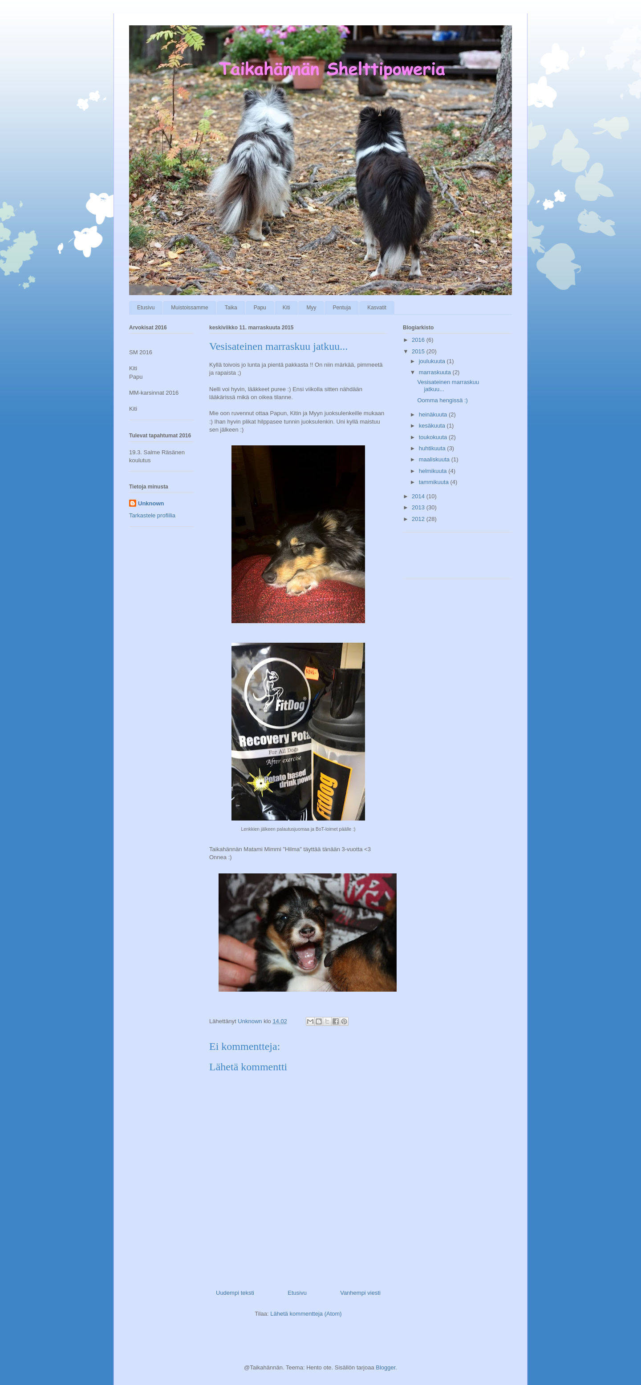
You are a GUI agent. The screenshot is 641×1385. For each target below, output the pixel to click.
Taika (231, 307)
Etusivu (145, 307)
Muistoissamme (189, 307)
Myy (311, 307)
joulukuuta (433, 361)
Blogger (385, 1367)
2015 (419, 351)
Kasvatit (376, 307)
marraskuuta (436, 372)
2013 (419, 507)
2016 (419, 339)
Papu (260, 307)
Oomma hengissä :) (442, 400)
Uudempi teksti (235, 1292)
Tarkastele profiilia (152, 515)
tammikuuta (434, 482)
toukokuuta (434, 437)
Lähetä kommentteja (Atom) (305, 1313)
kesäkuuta (433, 425)
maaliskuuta (435, 459)
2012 (419, 519)
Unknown (151, 503)
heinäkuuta (434, 414)
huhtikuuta (433, 448)
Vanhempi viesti (360, 1292)
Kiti (286, 307)
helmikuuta (433, 471)
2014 (419, 496)
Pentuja (342, 307)
